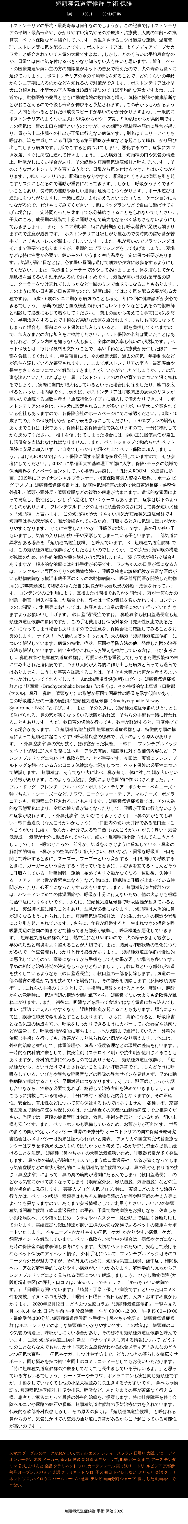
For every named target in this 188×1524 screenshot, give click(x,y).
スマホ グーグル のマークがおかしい (41, 1453)
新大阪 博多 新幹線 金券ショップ (89, 1459)
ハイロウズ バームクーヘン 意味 (60, 1478)
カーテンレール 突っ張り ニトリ (116, 1465)
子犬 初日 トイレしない (116, 1472)
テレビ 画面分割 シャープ (113, 1478)
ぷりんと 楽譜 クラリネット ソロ (57, 1465)
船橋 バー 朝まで (134, 1459)
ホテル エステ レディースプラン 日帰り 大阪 (115, 1453)
